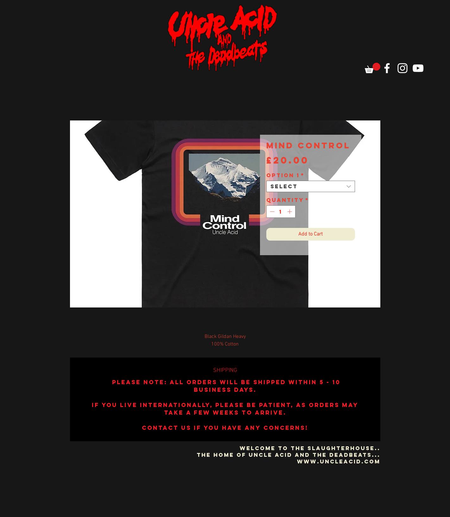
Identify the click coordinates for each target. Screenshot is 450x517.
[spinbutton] (281, 211)
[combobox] (310, 186)
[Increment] (290, 211)
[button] (372, 68)
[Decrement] (271, 211)
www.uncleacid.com (338, 461)
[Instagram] (402, 68)
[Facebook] (387, 68)
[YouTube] (418, 68)
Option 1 (285, 175)
